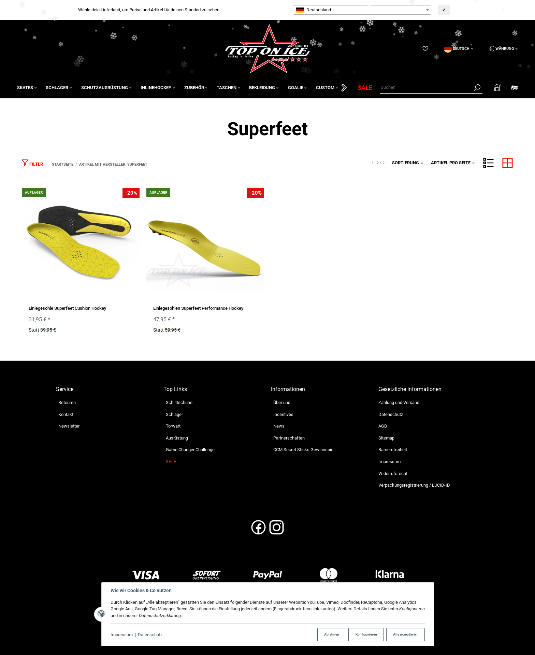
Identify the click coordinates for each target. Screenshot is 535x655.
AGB (382, 426)
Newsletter (68, 426)
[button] (488, 162)
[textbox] (362, 9)
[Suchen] (426, 87)
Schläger (174, 414)
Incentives (283, 414)
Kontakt (65, 414)
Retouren (67, 402)
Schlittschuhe (179, 402)
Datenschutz (150, 634)
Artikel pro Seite (453, 162)
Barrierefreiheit (392, 449)
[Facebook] (258, 529)
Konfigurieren (366, 634)
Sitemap (386, 438)
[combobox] (362, 10)
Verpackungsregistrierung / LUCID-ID (414, 485)
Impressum (122, 634)
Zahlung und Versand (398, 402)
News (279, 426)
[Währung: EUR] (501, 48)
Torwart (173, 426)
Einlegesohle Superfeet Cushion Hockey (67, 308)
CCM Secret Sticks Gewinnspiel (303, 449)
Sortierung (407, 162)
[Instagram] (276, 529)
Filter (32, 163)
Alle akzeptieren (405, 634)
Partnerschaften (289, 438)
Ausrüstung (177, 438)
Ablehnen (331, 634)
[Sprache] (458, 48)
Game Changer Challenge (190, 449)
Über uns (281, 402)
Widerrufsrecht (392, 473)
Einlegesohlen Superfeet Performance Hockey (198, 308)
